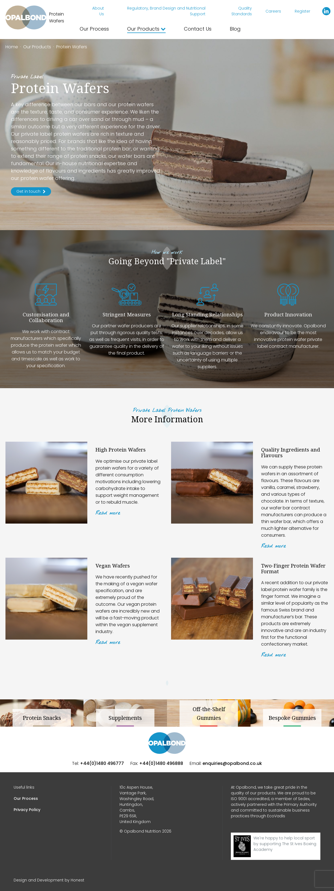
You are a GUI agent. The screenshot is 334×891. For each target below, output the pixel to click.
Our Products (146, 28)
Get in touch (31, 191)
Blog (235, 28)
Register (302, 11)
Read (108, 513)
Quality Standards (241, 11)
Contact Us (197, 28)
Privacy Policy (27, 809)
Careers (273, 11)
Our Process (94, 28)
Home (11, 47)
